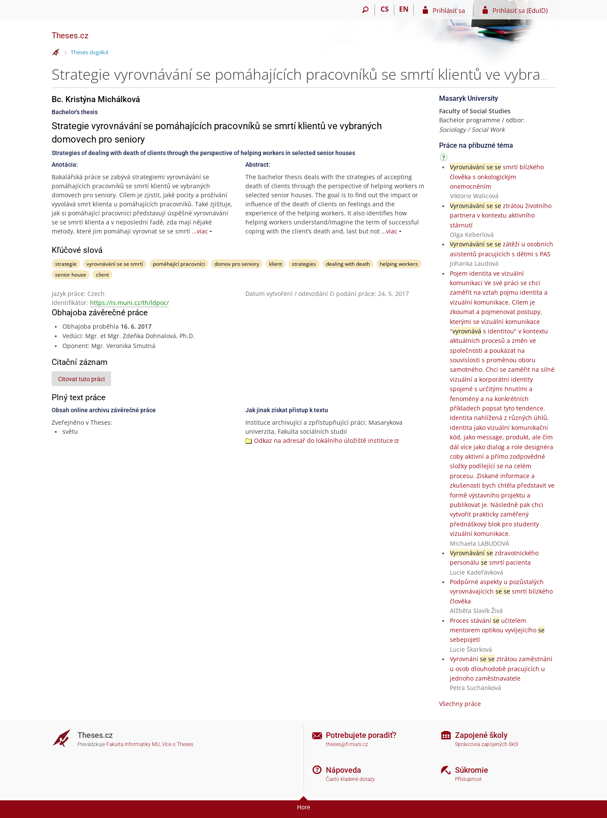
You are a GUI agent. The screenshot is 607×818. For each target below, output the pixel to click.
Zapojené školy (481, 735)
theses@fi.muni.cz (347, 744)
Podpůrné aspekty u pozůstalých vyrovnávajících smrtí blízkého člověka (501, 591)
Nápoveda (343, 769)
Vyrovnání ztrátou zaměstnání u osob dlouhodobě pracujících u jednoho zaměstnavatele (501, 668)
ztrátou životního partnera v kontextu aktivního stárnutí (500, 215)
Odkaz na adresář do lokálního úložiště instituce (323, 440)
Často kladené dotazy (350, 779)
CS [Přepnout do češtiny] (385, 9)
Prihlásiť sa (449, 10)
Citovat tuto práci (81, 379)
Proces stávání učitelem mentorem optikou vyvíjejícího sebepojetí (497, 630)
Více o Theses (177, 744)
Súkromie (471, 769)
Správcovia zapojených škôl (486, 744)
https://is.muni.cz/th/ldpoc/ (129, 303)
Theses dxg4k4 (89, 52)
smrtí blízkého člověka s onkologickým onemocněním (497, 176)
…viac (200, 231)
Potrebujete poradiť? (361, 735)
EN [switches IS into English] (404, 9)
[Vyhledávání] (365, 10)
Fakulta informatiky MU (133, 744)
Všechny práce (460, 704)
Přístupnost (468, 779)
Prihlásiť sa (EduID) (520, 10)
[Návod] (444, 158)
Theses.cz (70, 35)
